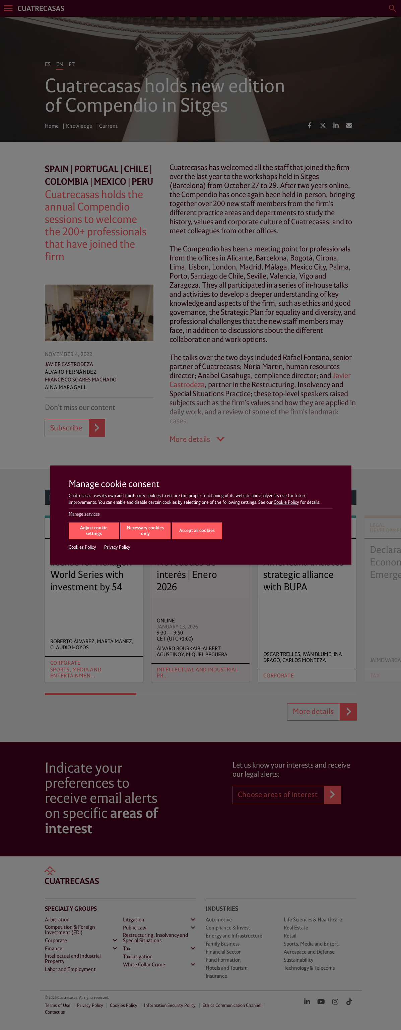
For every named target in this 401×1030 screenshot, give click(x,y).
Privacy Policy (117, 547)
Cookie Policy (286, 502)
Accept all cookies (197, 530)
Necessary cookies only (145, 531)
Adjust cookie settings (94, 531)
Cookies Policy (82, 547)
